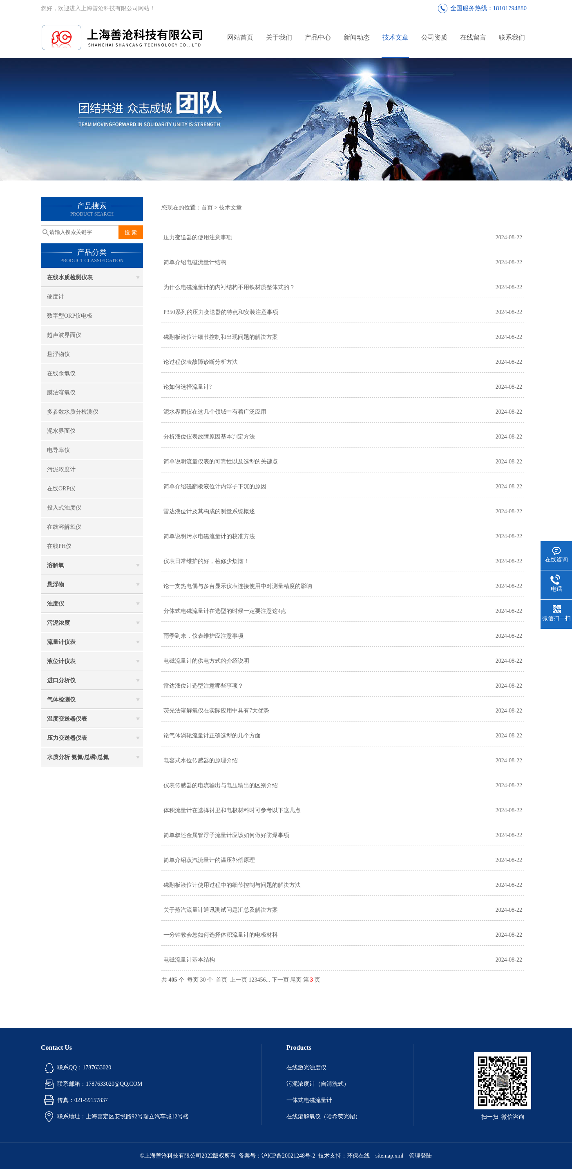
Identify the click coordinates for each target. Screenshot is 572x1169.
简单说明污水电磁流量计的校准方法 (209, 536)
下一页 (280, 980)
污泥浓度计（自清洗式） (317, 1084)
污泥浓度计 (61, 469)
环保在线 (358, 1156)
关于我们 (279, 37)
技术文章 (395, 37)
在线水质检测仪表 (70, 277)
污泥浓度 (58, 623)
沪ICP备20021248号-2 (288, 1156)
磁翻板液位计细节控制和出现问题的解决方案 (220, 337)
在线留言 (473, 37)
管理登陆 (420, 1156)
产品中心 (318, 37)
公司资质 (434, 37)
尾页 (296, 980)
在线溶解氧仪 (64, 527)
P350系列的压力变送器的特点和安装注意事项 (220, 312)
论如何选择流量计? (187, 387)
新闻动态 (357, 37)
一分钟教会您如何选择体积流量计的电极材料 (220, 935)
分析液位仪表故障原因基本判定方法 (209, 437)
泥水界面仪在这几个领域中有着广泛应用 (214, 412)
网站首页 (240, 37)
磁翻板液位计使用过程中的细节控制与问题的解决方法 (232, 885)
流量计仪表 (61, 642)
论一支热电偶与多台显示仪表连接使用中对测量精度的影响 (237, 586)
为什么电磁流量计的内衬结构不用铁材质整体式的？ (229, 287)
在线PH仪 (59, 546)
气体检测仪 (61, 700)
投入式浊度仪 (64, 508)
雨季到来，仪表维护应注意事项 (203, 636)
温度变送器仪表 (67, 719)
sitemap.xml (389, 1156)
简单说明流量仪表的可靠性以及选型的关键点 (220, 462)
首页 (207, 208)
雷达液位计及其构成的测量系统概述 (209, 511)
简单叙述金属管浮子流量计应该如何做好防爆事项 (226, 835)
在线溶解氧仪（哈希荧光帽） (323, 1116)
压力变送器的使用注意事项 (197, 237)
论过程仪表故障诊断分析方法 (200, 362)
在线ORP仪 (61, 488)
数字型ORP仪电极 (69, 316)
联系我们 (512, 37)
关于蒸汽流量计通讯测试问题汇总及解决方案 (220, 910)
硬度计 (55, 297)
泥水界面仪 (61, 431)
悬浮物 (55, 584)
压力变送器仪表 (67, 738)
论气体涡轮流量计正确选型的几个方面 (212, 736)
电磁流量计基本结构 (189, 960)
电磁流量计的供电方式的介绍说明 (206, 661)
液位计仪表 (61, 661)
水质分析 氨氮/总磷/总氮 (78, 757)
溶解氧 (55, 565)
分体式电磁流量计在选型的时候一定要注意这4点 (224, 611)
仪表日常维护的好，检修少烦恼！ (206, 561)
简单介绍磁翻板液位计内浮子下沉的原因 (214, 486)
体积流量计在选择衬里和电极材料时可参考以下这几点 (232, 810)
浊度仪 (55, 604)
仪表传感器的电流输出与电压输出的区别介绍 (220, 785)
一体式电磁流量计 (309, 1100)
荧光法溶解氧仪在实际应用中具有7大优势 (216, 711)
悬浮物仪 (58, 354)
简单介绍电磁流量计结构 (194, 262)
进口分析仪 (61, 680)
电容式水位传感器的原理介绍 (200, 760)
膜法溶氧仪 (61, 393)
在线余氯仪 (61, 373)
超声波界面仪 (64, 335)
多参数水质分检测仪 (72, 412)
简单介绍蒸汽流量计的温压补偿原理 (209, 860)
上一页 (238, 980)
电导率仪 (58, 450)
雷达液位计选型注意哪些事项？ (203, 686)
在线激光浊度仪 (306, 1067)
